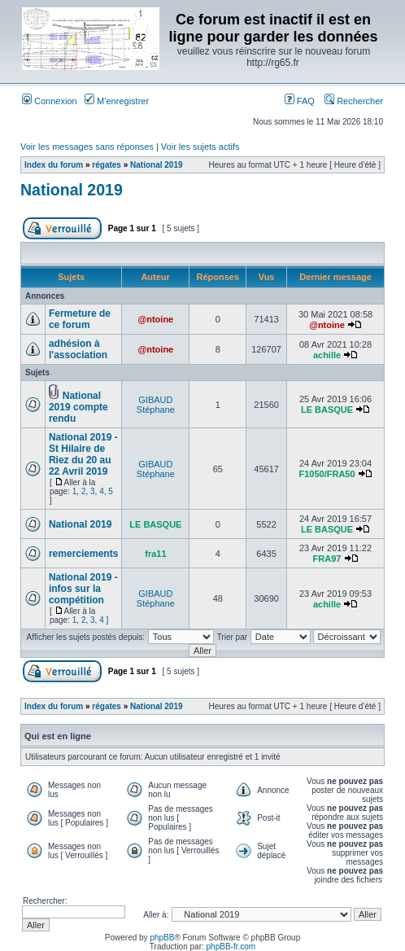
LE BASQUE (327, 409)
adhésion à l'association (78, 349)
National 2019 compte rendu (78, 407)
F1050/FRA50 (326, 474)
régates (106, 164)
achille (327, 355)
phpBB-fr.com (231, 946)
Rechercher (353, 101)
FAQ (300, 101)
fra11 (155, 554)
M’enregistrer (117, 101)
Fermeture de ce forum (80, 319)
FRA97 (327, 558)
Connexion (49, 101)
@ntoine (156, 319)
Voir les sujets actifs (200, 146)
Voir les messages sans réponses (87, 146)
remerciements (83, 553)
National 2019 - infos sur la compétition (83, 589)
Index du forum (53, 164)
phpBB (162, 937)
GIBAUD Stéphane (156, 404)
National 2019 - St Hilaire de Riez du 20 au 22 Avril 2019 (83, 454)
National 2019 (156, 164)
